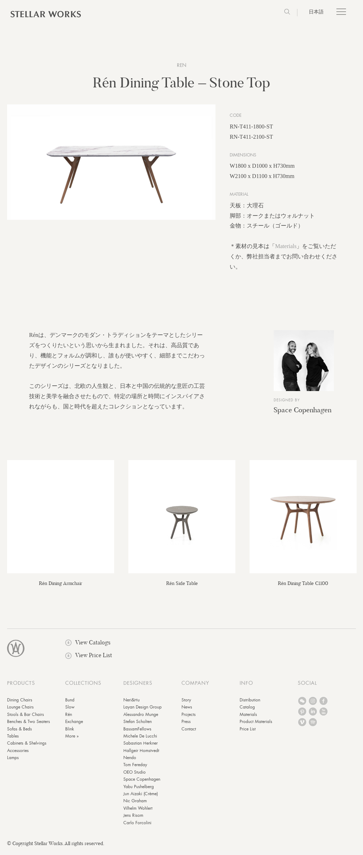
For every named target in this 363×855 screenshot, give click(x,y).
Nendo (129, 761)
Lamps (13, 761)
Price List (248, 732)
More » (72, 739)
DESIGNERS (137, 686)
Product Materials (256, 725)
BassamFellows (137, 732)
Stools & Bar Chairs (25, 718)
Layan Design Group (142, 710)
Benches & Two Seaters (28, 725)
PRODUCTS (21, 686)
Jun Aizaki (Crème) (140, 797)
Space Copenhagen (302, 413)
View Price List (88, 658)
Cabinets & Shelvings (26, 747)
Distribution (250, 703)
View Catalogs (88, 646)
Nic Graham (135, 804)
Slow (69, 710)
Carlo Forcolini (137, 826)
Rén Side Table (182, 587)
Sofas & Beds (19, 732)
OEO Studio (134, 776)
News (187, 710)
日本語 (316, 11)
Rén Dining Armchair (60, 587)
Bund (69, 703)
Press (186, 725)
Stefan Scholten (137, 725)
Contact (189, 732)
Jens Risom (133, 819)
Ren (181, 65)
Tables (13, 739)
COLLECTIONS (83, 686)
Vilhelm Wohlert (137, 812)
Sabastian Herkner (140, 747)
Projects (189, 718)
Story (186, 703)
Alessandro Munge (140, 718)
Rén (68, 718)
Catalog (247, 710)
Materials (285, 250)
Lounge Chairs (20, 710)
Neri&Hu (131, 703)
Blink (69, 732)
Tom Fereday (135, 768)
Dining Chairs (19, 703)
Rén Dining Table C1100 (303, 587)
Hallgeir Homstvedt (141, 754)
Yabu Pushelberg (138, 790)
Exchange (74, 725)
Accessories (18, 754)
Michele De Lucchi (140, 739)
